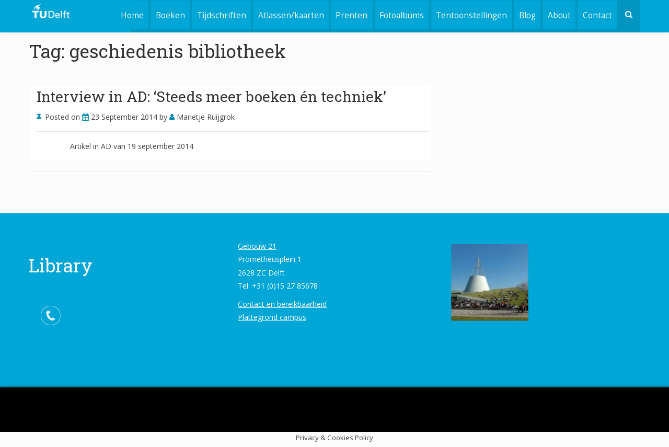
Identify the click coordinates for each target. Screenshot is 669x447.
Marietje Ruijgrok (202, 117)
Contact (597, 14)
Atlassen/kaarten (287, 14)
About (558, 14)
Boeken (165, 14)
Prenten (348, 14)
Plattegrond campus (272, 317)
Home (126, 14)
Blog (525, 14)
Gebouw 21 (257, 246)
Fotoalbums (399, 14)
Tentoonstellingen (469, 14)
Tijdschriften (216, 14)
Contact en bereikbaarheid (282, 304)
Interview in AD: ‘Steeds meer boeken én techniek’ (211, 96)
